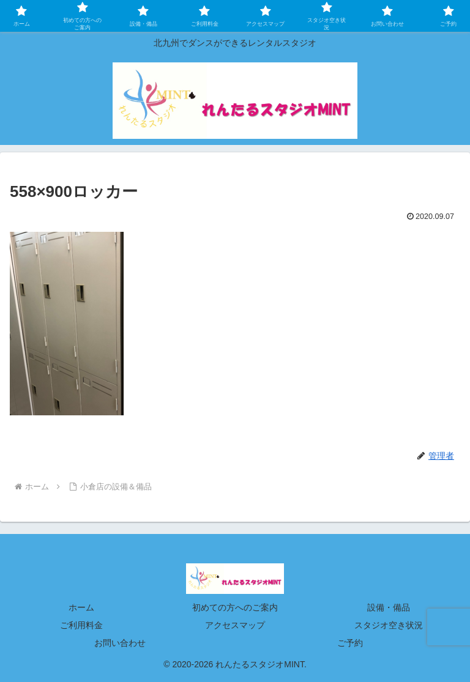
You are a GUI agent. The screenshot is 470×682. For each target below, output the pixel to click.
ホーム (81, 607)
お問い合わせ (120, 643)
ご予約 (350, 643)
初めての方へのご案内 (235, 607)
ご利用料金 (81, 625)
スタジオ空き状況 (388, 625)
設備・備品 (388, 607)
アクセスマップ (235, 625)
